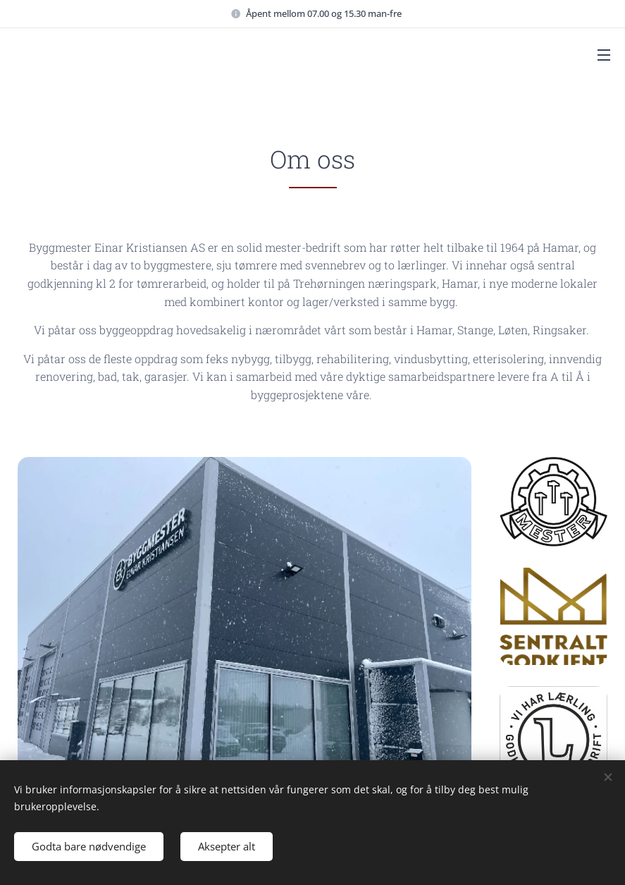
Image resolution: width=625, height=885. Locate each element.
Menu (604, 55)
